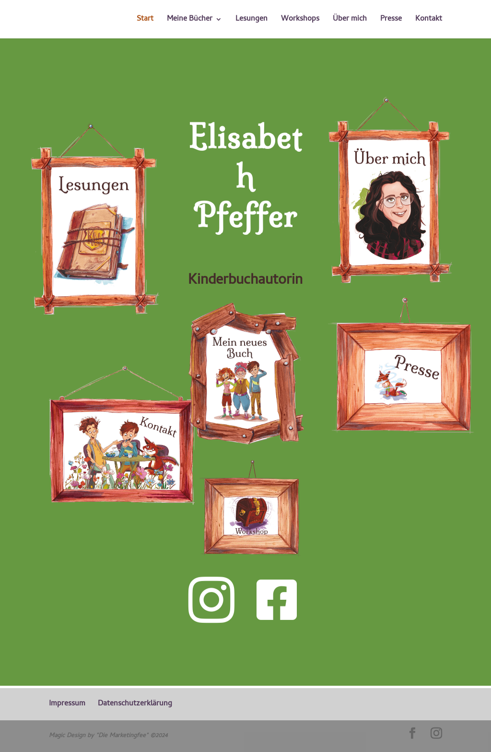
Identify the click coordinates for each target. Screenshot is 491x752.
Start (145, 20)
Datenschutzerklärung (135, 704)
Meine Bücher (189, 20)
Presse (391, 20)
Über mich (350, 20)
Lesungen (251, 20)
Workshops (300, 20)
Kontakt (428, 20)
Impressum (67, 704)
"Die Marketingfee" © (125, 736)
